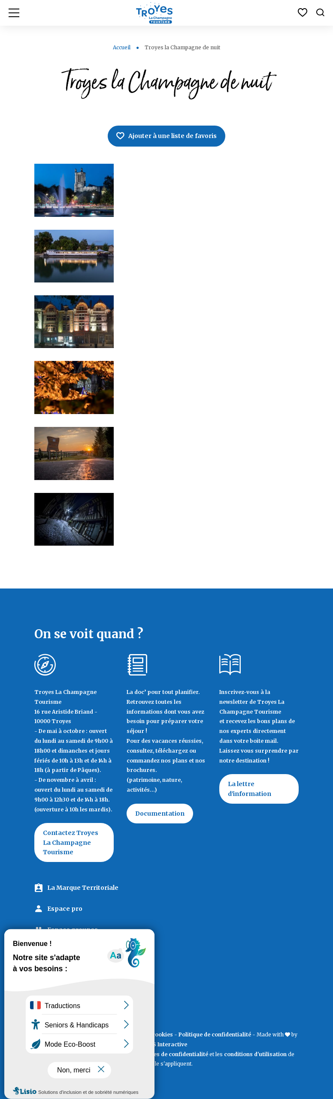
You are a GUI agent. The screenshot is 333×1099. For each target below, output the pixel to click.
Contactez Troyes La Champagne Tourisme (70, 842)
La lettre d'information (249, 788)
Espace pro (64, 909)
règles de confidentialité (175, 1054)
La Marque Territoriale (82, 888)
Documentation (160, 813)
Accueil (121, 47)
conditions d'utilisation (255, 1054)
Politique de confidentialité (215, 1034)
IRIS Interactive (166, 1044)
